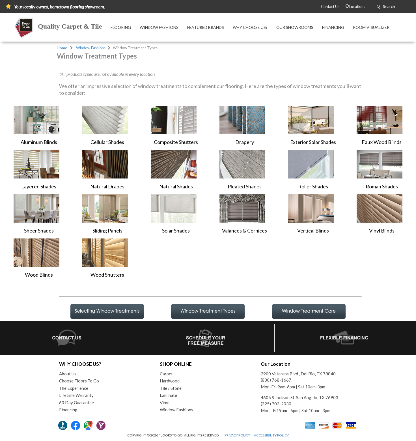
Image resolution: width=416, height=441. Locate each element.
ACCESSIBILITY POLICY (271, 435)
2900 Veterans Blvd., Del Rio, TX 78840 (298, 373)
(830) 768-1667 (276, 379)
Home (62, 48)
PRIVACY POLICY (237, 435)
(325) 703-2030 (276, 403)
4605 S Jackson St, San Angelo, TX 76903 (299, 397)
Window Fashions (90, 48)
